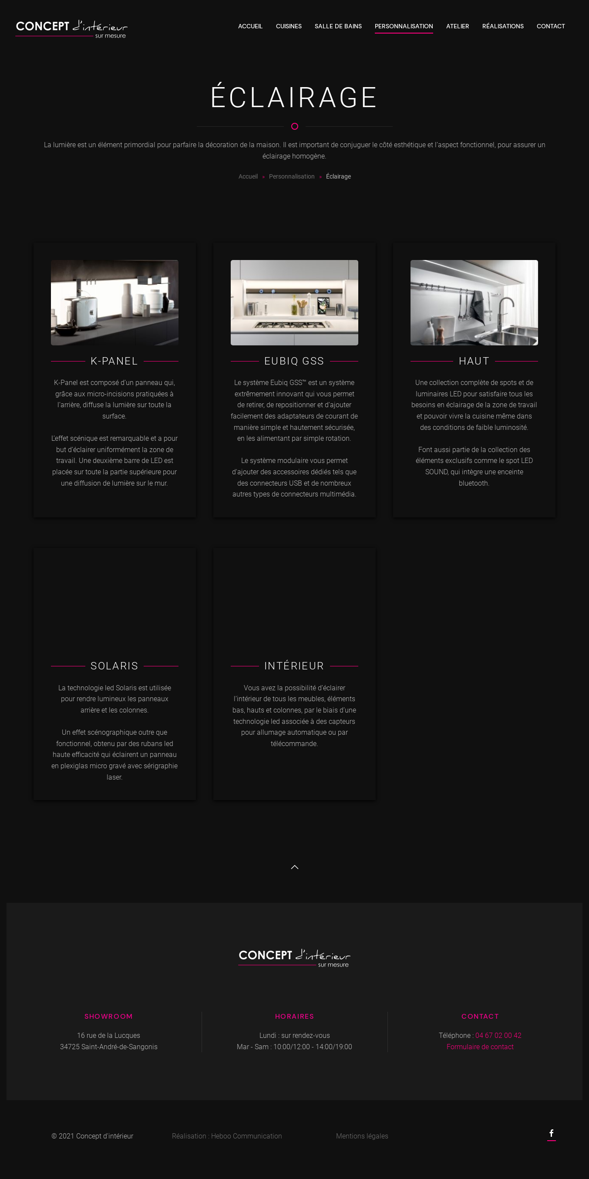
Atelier (457, 26)
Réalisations (503, 26)
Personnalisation (404, 26)
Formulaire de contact (480, 1047)
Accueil (250, 26)
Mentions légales (362, 1136)
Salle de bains (338, 26)
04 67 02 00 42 (498, 1035)
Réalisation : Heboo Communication (227, 1136)
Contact (551, 26)
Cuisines (289, 26)
